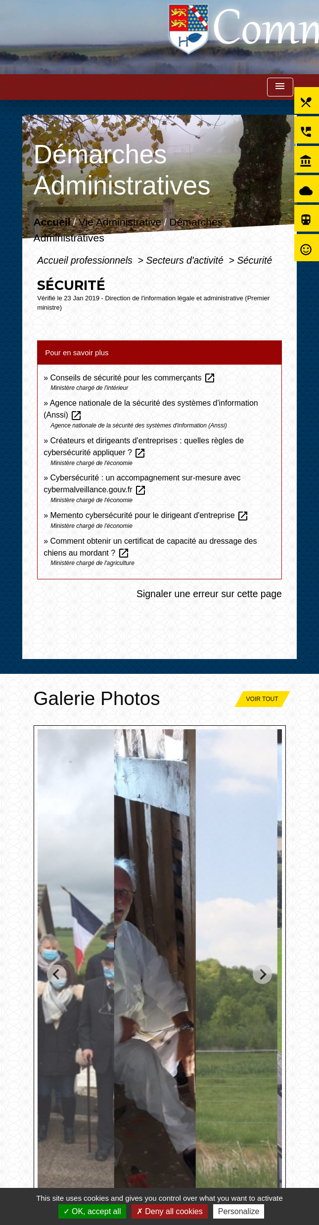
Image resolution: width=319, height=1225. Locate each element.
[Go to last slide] (56, 974)
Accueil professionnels (86, 260)
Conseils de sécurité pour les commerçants (133, 378)
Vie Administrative (120, 222)
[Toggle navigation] (280, 87)
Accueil (52, 222)
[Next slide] (262, 974)
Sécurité (254, 260)
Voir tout (262, 699)
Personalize (239, 1211)
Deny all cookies (170, 1211)
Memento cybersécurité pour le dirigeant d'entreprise (149, 515)
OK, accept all (92, 1211)
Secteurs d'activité (186, 260)
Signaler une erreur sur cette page (209, 593)
